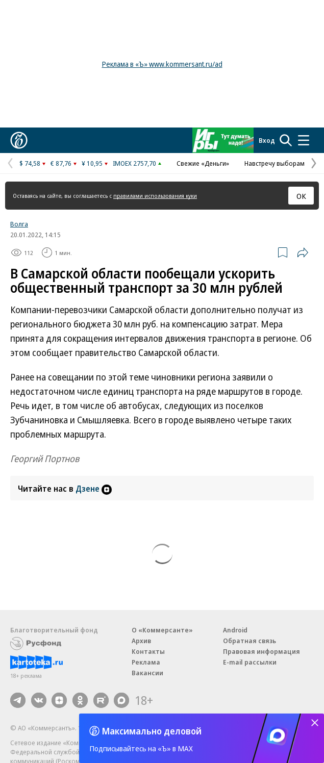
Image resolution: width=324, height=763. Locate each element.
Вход (267, 140)
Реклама (146, 662)
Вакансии (147, 672)
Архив (141, 640)
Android (235, 629)
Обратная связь (249, 640)
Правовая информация (261, 651)
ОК (301, 196)
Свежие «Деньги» (203, 163)
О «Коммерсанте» (162, 629)
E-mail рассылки (250, 662)
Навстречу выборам (274, 163)
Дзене (94, 488)
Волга (19, 223)
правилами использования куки (155, 195)
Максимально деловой (152, 731)
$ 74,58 (29, 163)
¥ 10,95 (92, 163)
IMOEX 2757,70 (134, 163)
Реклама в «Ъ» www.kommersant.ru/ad (162, 64)
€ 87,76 (61, 163)
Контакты (148, 651)
